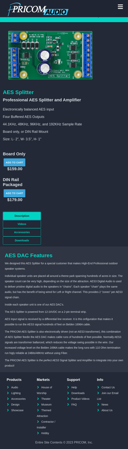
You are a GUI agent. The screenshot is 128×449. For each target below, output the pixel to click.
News (105, 404)
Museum (46, 404)
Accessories (22, 232)
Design (15, 404)
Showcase (17, 410)
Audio (14, 387)
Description (21, 215)
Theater (45, 398)
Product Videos (80, 398)
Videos (22, 224)
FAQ (74, 404)
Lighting (16, 393)
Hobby (45, 433)
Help (74, 387)
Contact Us (108, 387)
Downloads (22, 240)
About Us (107, 410)
